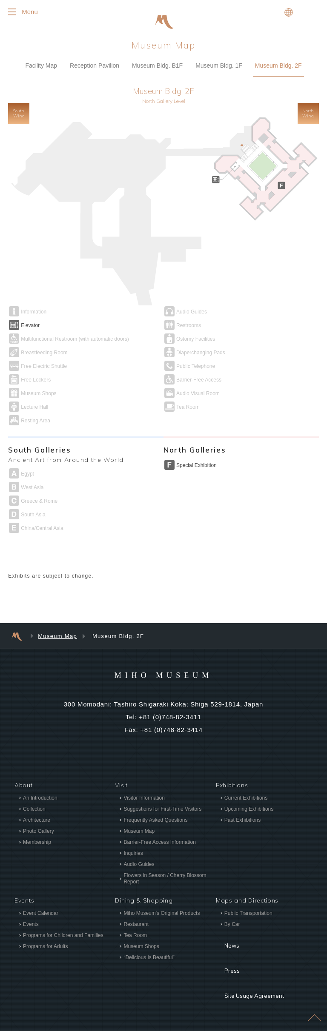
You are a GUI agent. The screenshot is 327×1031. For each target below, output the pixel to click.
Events (31, 925)
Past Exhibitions (242, 821)
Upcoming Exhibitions (248, 810)
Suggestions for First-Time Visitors (162, 810)
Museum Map (57, 637)
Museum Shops (141, 948)
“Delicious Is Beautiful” (148, 959)
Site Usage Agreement (250, 966)
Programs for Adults (45, 948)
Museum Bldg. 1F (218, 66)
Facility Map (41, 66)
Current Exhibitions (245, 799)
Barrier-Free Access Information (159, 843)
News (224, 941)
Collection (34, 810)
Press (224, 953)
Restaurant (136, 925)
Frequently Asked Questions (155, 821)
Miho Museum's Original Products (161, 914)
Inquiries (133, 854)
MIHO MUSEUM (163, 675)
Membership (37, 843)
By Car (232, 925)
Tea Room (135, 937)
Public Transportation (248, 914)
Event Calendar (40, 914)
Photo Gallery (38, 832)
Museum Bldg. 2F (278, 66)
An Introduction (40, 799)
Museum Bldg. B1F (157, 66)
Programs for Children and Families (63, 937)
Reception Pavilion (94, 66)
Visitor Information (144, 799)
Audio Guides (138, 866)
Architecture (36, 821)
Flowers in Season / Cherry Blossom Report (164, 880)
